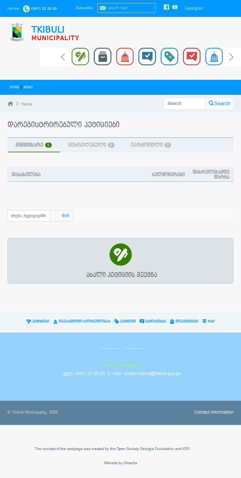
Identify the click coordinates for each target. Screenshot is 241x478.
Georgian (194, 8)
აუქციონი (125, 321)
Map (208, 321)
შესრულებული (91, 145)
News (28, 87)
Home (14, 87)
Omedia (130, 462)
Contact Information (213, 412)
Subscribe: (85, 7)
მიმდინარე (34, 145)
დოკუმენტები (184, 321)
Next (231, 57)
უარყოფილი (151, 145)
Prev (63, 56)
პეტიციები (37, 321)
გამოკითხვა (153, 321)
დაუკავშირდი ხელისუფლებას (81, 321)
